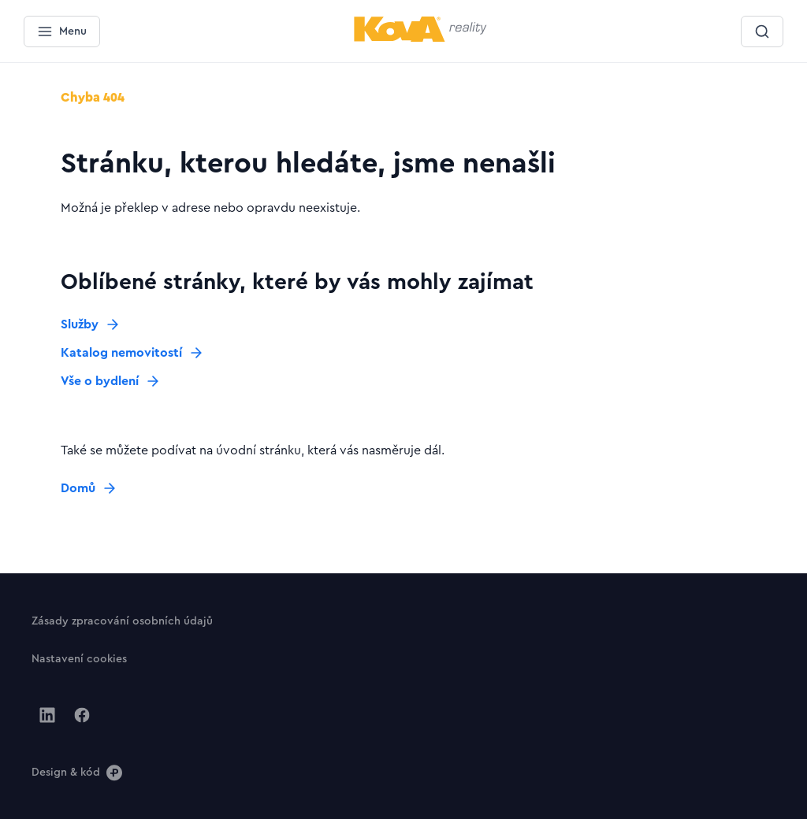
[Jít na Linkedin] (47, 715)
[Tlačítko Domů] (89, 488)
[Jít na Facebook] (82, 715)
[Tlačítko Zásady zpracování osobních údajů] (122, 620)
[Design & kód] (77, 771)
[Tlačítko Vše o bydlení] (111, 381)
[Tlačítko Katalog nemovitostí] (132, 352)
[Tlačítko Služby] (91, 324)
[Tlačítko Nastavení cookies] (79, 658)
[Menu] (62, 31)
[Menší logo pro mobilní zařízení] (420, 38)
